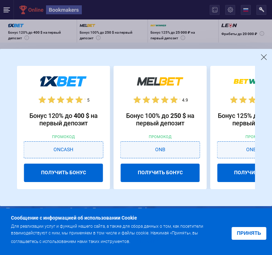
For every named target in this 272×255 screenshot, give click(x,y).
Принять (249, 233)
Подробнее (145, 241)
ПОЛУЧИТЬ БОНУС (63, 172)
